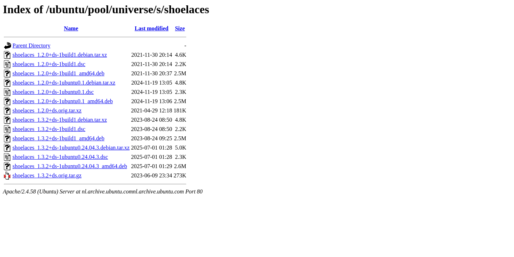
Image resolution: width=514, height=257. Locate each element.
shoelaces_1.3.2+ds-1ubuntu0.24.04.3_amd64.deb (69, 166)
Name (71, 28)
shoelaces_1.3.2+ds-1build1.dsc (48, 129)
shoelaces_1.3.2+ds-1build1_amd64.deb (58, 138)
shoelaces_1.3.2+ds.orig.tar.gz (46, 175)
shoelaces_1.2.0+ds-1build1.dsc (48, 64)
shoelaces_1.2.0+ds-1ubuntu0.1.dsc (53, 92)
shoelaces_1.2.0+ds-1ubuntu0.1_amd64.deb (62, 101)
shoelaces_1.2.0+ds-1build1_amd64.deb (58, 73)
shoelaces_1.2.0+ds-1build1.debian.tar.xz (59, 55)
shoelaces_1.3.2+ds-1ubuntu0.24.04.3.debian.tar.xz (71, 148)
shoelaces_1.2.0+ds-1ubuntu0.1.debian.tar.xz (63, 83)
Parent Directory (31, 45)
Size (180, 28)
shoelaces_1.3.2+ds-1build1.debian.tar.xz (59, 120)
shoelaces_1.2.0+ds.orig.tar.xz (46, 110)
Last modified (151, 28)
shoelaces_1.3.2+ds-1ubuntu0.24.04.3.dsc (60, 157)
